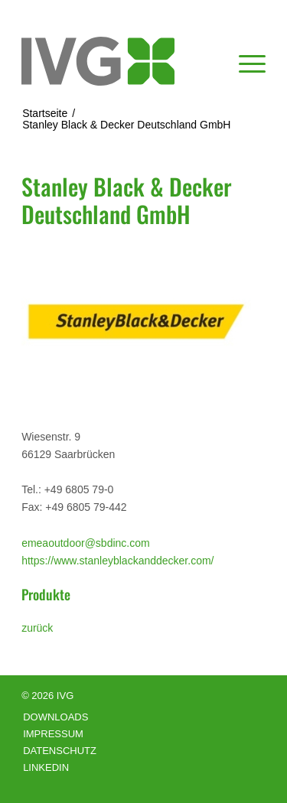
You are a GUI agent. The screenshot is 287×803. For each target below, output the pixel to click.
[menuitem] (244, 61)
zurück (37, 628)
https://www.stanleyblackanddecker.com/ (117, 560)
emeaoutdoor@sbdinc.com (85, 543)
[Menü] (244, 61)
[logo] (119, 61)
